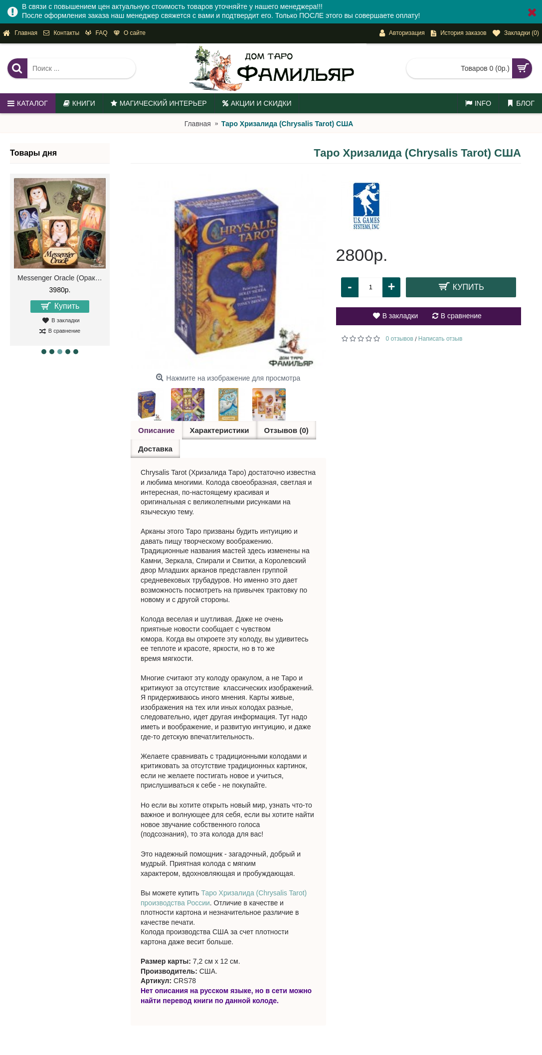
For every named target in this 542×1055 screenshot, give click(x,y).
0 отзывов (399, 338)
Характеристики (219, 430)
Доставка (155, 448)
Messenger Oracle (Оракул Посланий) (61, 278)
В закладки (400, 316)
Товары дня (33, 153)
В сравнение (461, 316)
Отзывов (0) (286, 430)
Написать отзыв (440, 338)
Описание (156, 430)
